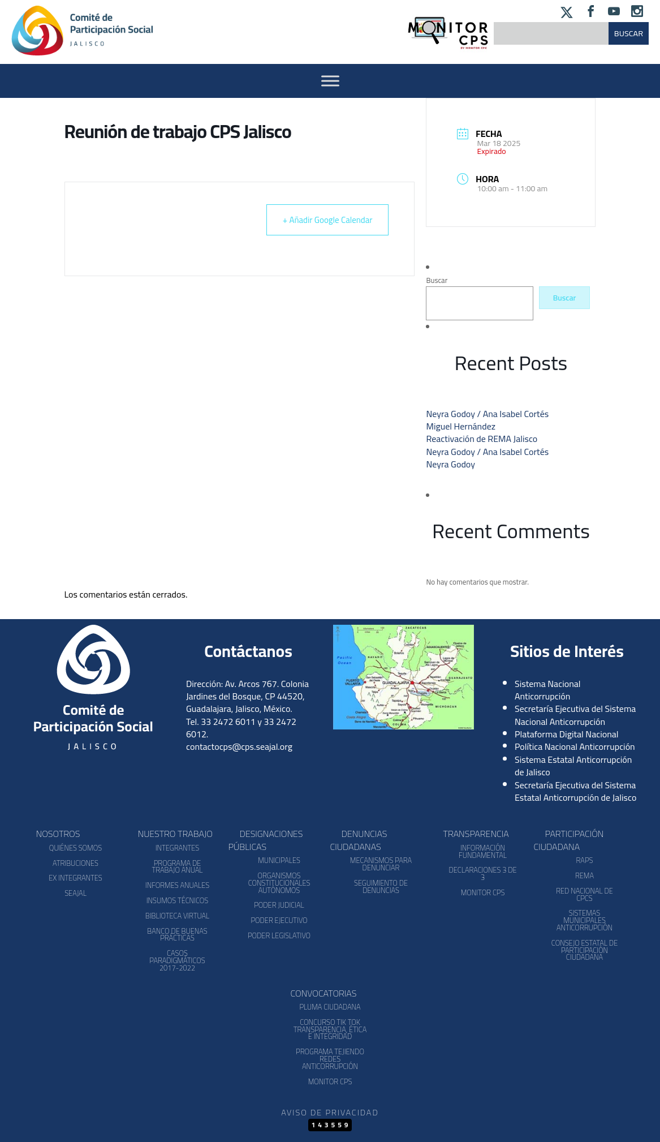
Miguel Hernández (460, 426)
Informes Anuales (177, 885)
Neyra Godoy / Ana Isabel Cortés (487, 413)
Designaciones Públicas (265, 840)
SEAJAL (75, 893)
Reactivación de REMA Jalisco (481, 438)
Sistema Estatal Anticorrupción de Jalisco (573, 765)
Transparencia (476, 833)
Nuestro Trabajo (175, 833)
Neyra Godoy (450, 464)
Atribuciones (75, 863)
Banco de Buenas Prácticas (177, 934)
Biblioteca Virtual (177, 915)
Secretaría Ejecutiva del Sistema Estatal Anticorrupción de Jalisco (575, 791)
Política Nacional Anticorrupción (575, 746)
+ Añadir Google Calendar (328, 220)
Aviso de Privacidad (329, 1112)
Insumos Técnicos (177, 900)
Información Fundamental (483, 851)
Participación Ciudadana (569, 840)
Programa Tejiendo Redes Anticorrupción (330, 1059)
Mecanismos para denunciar (381, 863)
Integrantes (177, 848)
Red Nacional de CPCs (584, 894)
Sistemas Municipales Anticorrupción (584, 920)
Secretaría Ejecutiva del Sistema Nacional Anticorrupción (575, 714)
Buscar (436, 280)
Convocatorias (324, 993)
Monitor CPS (483, 892)
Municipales (279, 860)
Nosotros (58, 833)
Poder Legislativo (279, 935)
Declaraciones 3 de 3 (482, 873)
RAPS (584, 860)
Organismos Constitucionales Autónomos (279, 883)
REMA (584, 875)
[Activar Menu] (330, 80)
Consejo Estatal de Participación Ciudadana (584, 950)
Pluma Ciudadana (329, 1007)
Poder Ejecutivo (279, 920)
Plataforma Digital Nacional (567, 733)
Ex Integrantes (75, 878)
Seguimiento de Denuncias (381, 886)
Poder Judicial (279, 905)
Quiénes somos (75, 848)
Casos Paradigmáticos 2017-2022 (177, 960)
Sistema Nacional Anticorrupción (548, 690)
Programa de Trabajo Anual (177, 866)
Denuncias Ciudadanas (358, 840)
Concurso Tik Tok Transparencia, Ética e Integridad (330, 1029)
